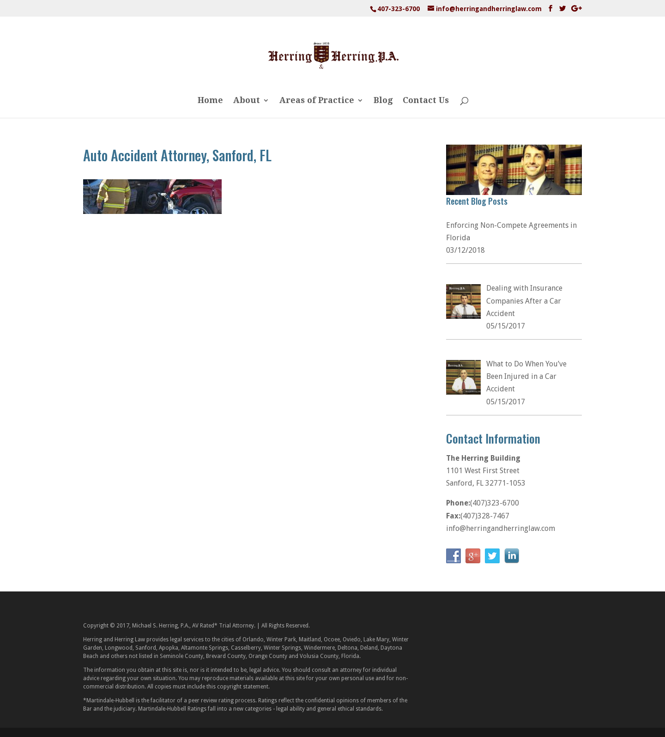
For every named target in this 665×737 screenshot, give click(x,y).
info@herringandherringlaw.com (500, 528)
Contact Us (426, 101)
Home (210, 101)
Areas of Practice (316, 101)
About (246, 101)
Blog (383, 101)
